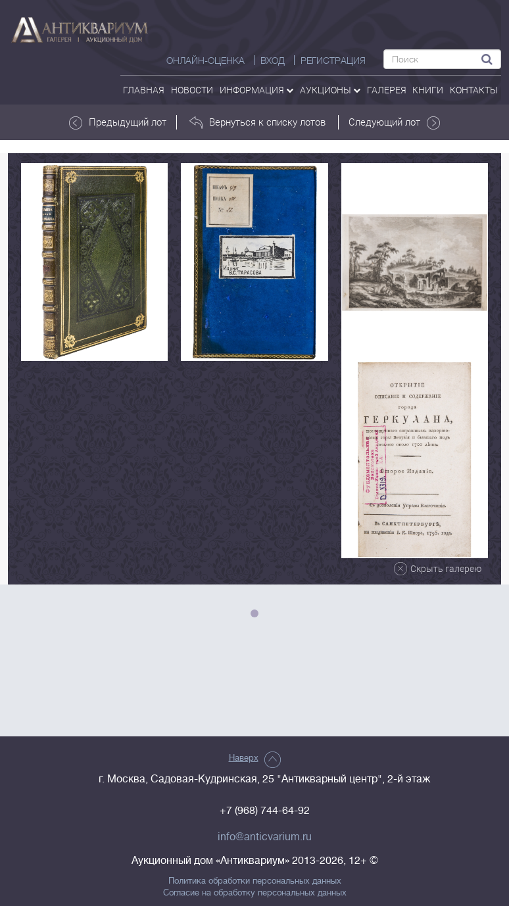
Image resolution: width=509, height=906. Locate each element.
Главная (143, 89)
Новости (192, 89)
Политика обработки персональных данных (254, 881)
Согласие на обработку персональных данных (255, 893)
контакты (474, 89)
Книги (427, 89)
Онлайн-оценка (205, 60)
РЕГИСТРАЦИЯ (333, 60)
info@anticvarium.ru (265, 837)
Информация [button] (256, 89)
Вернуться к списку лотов (257, 122)
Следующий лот (394, 122)
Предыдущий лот (117, 122)
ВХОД (272, 60)
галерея (386, 89)
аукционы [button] (330, 89)
